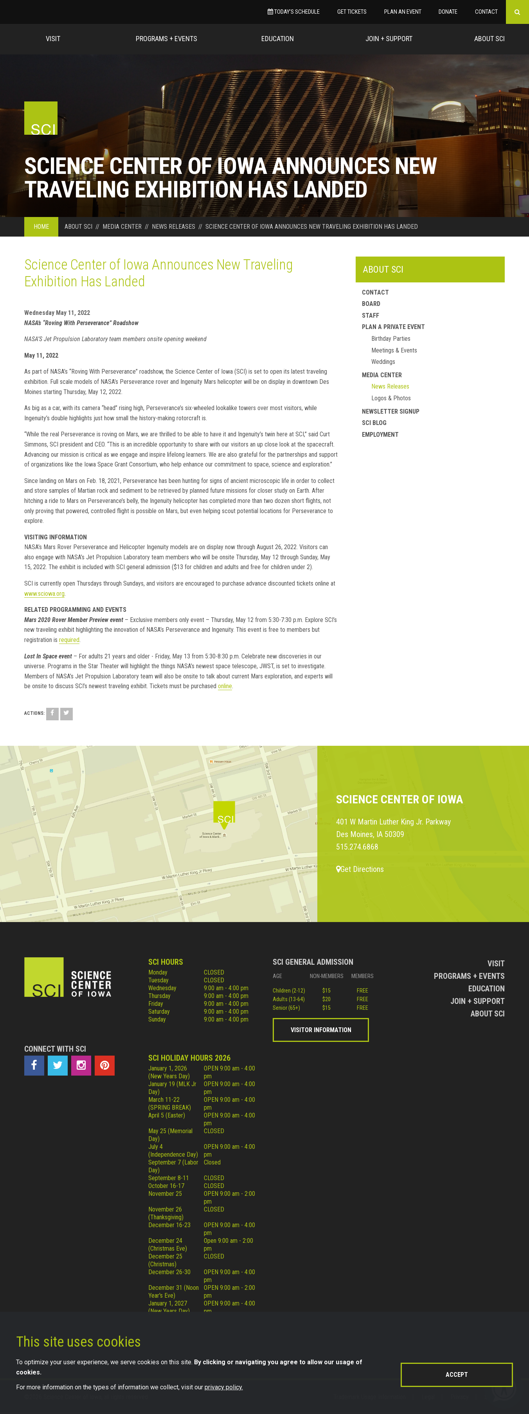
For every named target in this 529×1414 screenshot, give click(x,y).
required (69, 640)
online (225, 686)
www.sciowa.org (44, 593)
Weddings (383, 361)
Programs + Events (166, 38)
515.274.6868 (357, 847)
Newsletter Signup (390, 411)
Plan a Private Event (393, 327)
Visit (53, 38)
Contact (486, 11)
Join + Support (388, 38)
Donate (448, 11)
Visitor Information (321, 1030)
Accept (457, 1374)
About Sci (489, 38)
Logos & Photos (391, 398)
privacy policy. (224, 1387)
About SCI (383, 269)
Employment (380, 434)
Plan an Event (402, 11)
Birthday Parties (390, 338)
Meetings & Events (394, 350)
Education (277, 38)
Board (371, 303)
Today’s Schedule (294, 11)
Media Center (382, 375)
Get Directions (360, 869)
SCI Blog (374, 423)
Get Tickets (352, 11)
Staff (370, 315)
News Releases (390, 386)
